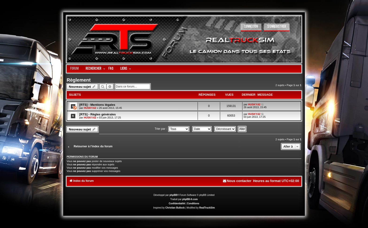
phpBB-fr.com (190, 199)
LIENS (123, 68)
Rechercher (93, 68)
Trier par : (172, 128)
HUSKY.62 (90, 107)
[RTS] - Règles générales (97, 114)
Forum (74, 68)
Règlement (79, 80)
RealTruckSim (207, 207)
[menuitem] (251, 27)
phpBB (173, 195)
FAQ (110, 68)
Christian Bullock (175, 207)
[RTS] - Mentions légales (97, 104)
